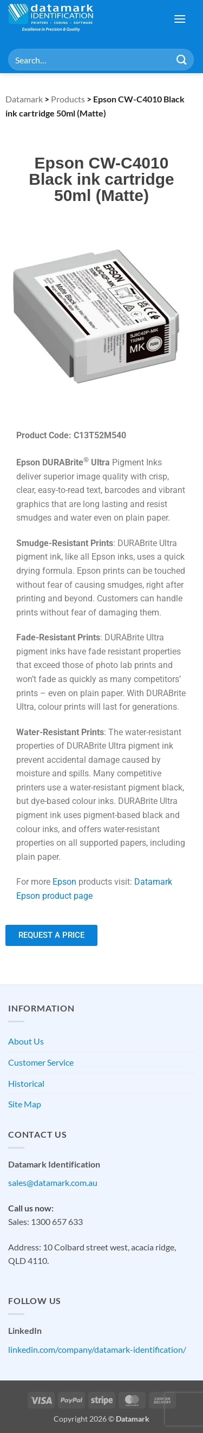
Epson (64, 882)
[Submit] (182, 59)
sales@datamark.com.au (52, 1182)
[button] (179, 18)
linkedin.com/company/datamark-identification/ (97, 1349)
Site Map (24, 1104)
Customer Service (41, 1062)
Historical (26, 1083)
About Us (26, 1041)
